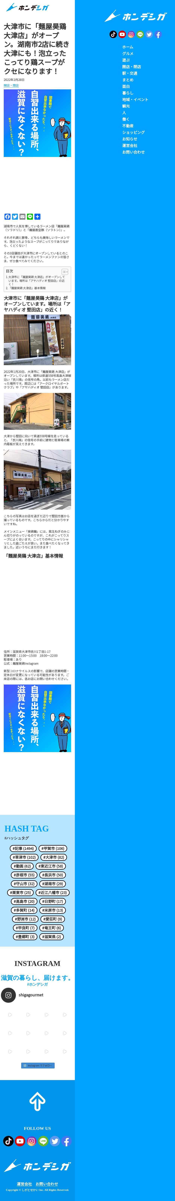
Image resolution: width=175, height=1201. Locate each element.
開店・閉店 (11, 85)
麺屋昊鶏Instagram (26, 663)
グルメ (127, 53)
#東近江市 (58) (50, 866)
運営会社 (24, 1183)
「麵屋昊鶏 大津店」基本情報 (26, 288)
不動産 (127, 125)
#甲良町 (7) (25, 927)
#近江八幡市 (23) (52, 892)
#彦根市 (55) (24, 874)
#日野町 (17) (52, 901)
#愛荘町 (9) (52, 919)
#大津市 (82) (53, 857)
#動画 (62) (22, 866)
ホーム (127, 46)
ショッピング (133, 132)
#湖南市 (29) (52, 883)
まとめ (127, 79)
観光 (126, 106)
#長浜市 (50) (52, 874)
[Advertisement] (37, 184)
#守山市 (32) (24, 883)
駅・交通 (129, 73)
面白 (126, 86)
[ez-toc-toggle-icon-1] (63, 272)
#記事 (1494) (23, 848)
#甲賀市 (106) (52, 848)
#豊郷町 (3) (25, 936)
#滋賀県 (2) (51, 936)
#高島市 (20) (24, 901)
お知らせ (129, 138)
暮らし (127, 92)
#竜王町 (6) (51, 927)
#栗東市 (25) (20, 892)
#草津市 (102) (24, 857)
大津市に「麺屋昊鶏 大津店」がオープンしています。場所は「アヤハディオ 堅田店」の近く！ (36, 280)
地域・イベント (135, 99)
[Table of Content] (65, 272)
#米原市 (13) (52, 910)
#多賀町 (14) (24, 910)
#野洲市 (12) (25, 919)
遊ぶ (126, 60)
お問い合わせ (47, 1183)
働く (126, 119)
